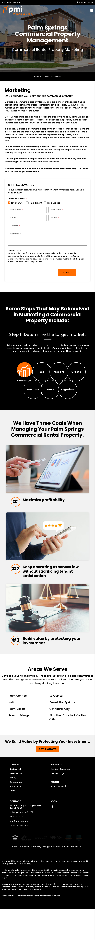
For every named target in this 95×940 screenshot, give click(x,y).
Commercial (16, 816)
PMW (3, 897)
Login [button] (12, 825)
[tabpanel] (47, 342)
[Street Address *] (47, 226)
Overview (35, 76)
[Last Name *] (67, 210)
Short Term (15, 821)
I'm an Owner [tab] (17, 202)
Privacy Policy (25, 897)
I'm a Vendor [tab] (53, 202)
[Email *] (27, 218)
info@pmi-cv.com (19, 855)
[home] (17, 11)
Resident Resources (60, 803)
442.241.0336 (86, 2)
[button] (52, 841)
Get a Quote (47, 783)
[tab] (24, 371)
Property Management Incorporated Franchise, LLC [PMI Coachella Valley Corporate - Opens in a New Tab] (58, 880)
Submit (67, 272)
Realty (13, 812)
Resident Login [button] (57, 808)
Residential (15, 803)
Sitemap (12, 897)
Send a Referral (58, 821)
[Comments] (47, 238)
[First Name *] (27, 210)
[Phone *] (67, 218)
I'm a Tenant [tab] (36, 202)
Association (16, 808)
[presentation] (26, 271)
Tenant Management (54, 76)
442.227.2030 (12, 171)
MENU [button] (91, 10)
